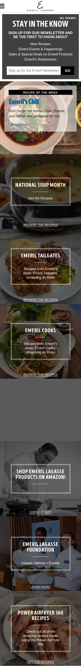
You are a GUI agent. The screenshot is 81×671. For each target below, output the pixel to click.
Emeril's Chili (24, 102)
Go (67, 71)
